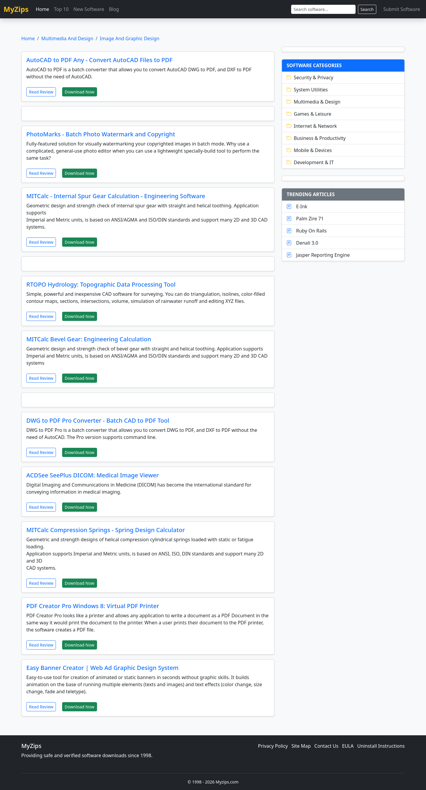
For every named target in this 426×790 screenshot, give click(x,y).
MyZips (16, 9)
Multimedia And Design (67, 38)
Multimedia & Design (314, 101)
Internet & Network (312, 126)
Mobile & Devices (309, 150)
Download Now (79, 92)
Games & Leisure (309, 114)
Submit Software (401, 9)
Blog (114, 9)
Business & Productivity (316, 138)
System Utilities (307, 89)
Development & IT (310, 162)
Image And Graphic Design (129, 38)
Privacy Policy (273, 746)
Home (42, 9)
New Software (88, 9)
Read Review (41, 92)
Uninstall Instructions (381, 746)
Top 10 (61, 9)
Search (367, 9)
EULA (348, 746)
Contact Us (326, 746)
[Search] (323, 9)
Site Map (301, 746)
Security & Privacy (310, 77)
